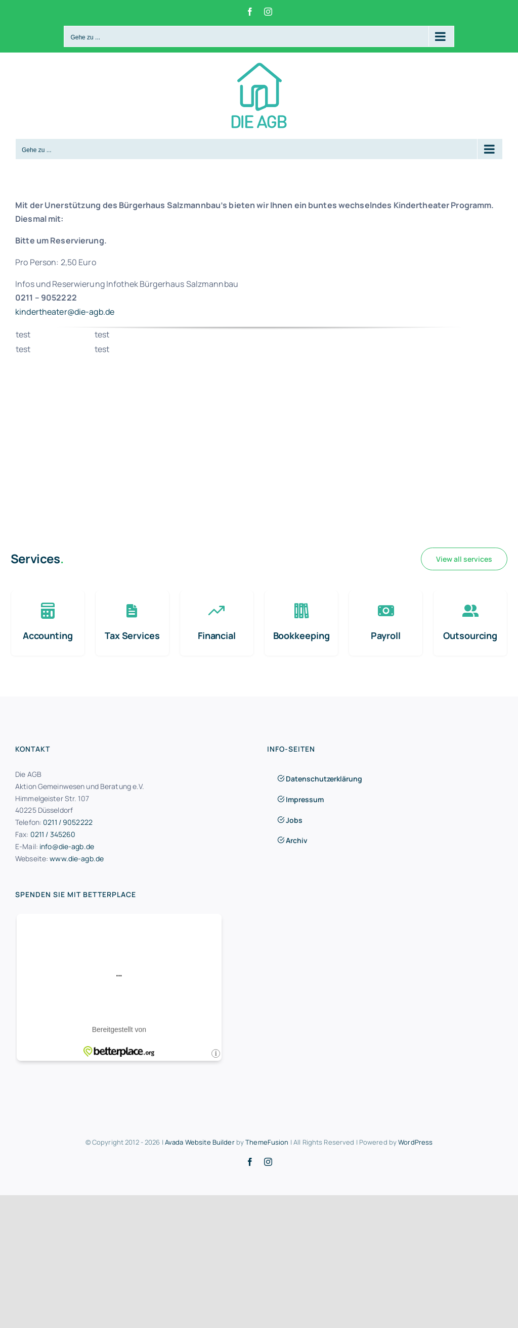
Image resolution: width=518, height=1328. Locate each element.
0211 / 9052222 (68, 822)
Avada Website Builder (200, 1142)
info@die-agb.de (66, 846)
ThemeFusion (266, 1142)
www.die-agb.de (77, 858)
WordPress (415, 1142)
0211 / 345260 (53, 834)
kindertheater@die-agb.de (64, 311)
